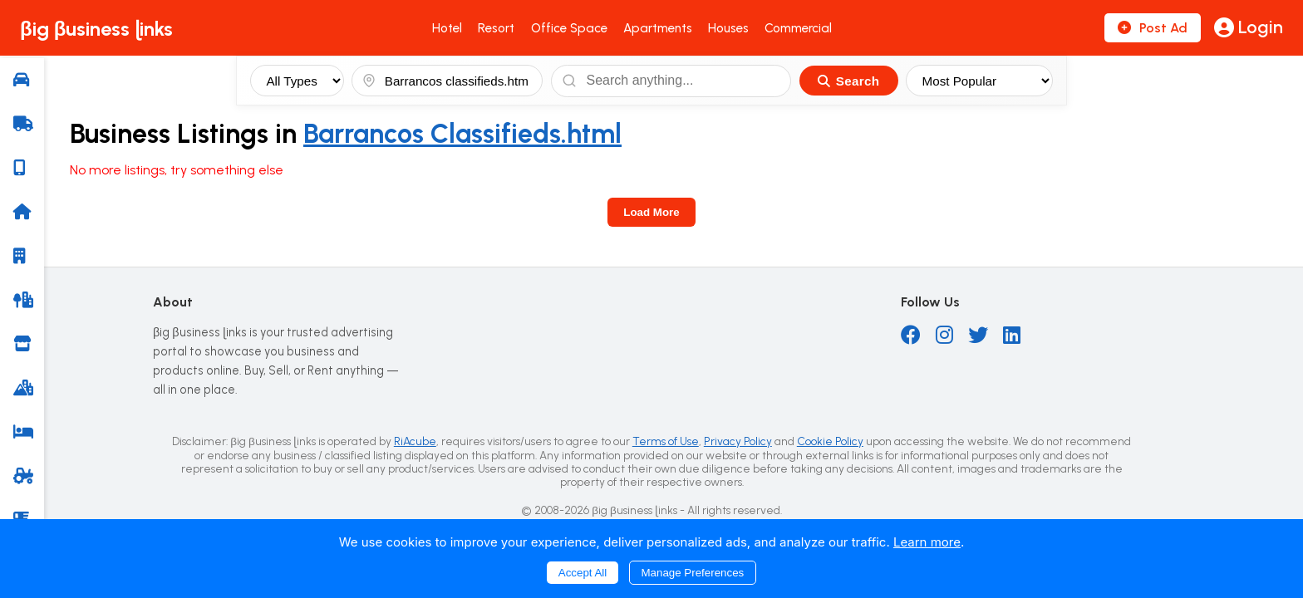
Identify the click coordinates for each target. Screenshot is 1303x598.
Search (848, 81)
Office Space (569, 28)
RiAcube (415, 441)
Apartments (657, 28)
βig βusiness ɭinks (96, 29)
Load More (651, 212)
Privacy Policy (738, 441)
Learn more (927, 542)
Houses (728, 28)
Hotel (447, 28)
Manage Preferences (693, 572)
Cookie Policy (830, 441)
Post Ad (1152, 28)
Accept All (582, 572)
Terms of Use (665, 441)
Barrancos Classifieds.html (462, 134)
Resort (496, 28)
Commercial (798, 28)
